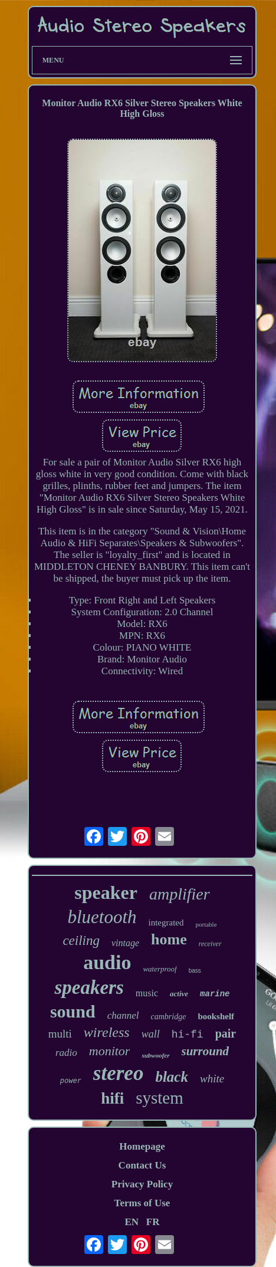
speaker (105, 892)
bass (195, 970)
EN (131, 1221)
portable (206, 924)
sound (73, 1011)
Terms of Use (142, 1203)
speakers (88, 987)
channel (123, 1015)
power (70, 1081)
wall (151, 1034)
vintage (125, 943)
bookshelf (216, 1016)
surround (205, 1051)
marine (214, 994)
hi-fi (187, 1034)
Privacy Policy (142, 1184)
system (159, 1097)
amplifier (179, 894)
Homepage (142, 1146)
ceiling (81, 940)
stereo (118, 1073)
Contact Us (142, 1165)
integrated (166, 922)
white (212, 1078)
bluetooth (101, 917)
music (147, 993)
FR (153, 1221)
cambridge (168, 1016)
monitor (109, 1050)
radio (66, 1052)
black (171, 1077)
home (169, 939)
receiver (210, 944)
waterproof (159, 968)
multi (60, 1034)
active (179, 993)
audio (107, 962)
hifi (112, 1098)
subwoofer (155, 1055)
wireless (107, 1032)
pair (225, 1033)
